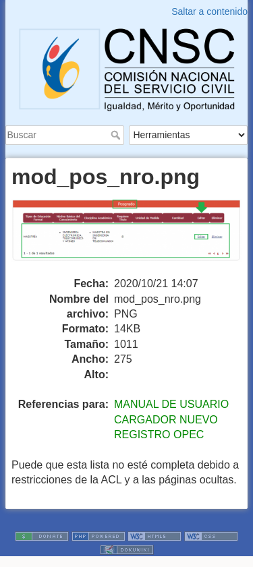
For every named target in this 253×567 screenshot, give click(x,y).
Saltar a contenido (209, 11)
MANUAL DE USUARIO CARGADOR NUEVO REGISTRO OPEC (171, 419)
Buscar (117, 135)
